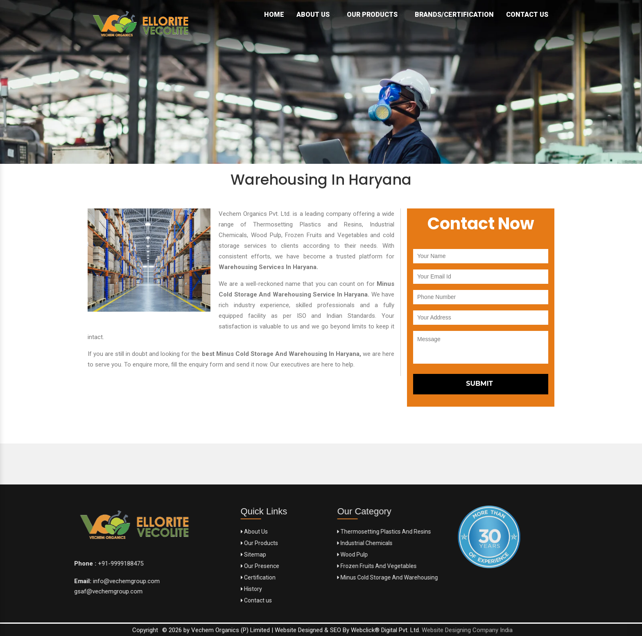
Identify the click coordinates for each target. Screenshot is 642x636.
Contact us (221, 600)
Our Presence (225, 566)
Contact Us (527, 14)
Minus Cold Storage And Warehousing (439, 577)
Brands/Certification (454, 14)
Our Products (374, 14)
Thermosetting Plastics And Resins (436, 531)
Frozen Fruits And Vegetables (429, 566)
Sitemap (218, 554)
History (216, 589)
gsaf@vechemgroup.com (39, 591)
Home (274, 14)
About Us (315, 14)
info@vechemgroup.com (56, 581)
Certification (223, 577)
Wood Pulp (404, 554)
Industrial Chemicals (417, 543)
